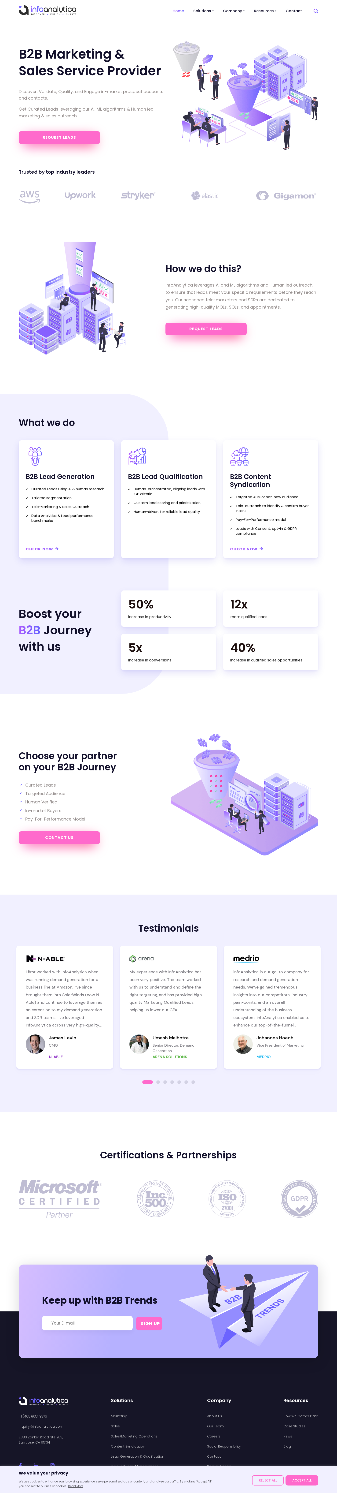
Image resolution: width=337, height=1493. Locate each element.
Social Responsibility (224, 1446)
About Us (214, 1416)
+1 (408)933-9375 (33, 1416)
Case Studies (294, 1426)
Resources (264, 11)
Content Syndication (128, 1446)
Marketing (119, 1416)
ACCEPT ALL (301, 1480)
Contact (294, 11)
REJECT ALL (268, 1480)
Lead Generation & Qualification (137, 1457)
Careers (213, 1436)
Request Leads (59, 137)
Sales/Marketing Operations (134, 1436)
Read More (75, 1486)
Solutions (202, 11)
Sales (115, 1426)
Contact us (59, 837)
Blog (287, 1446)
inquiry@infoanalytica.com (41, 1427)
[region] (168, 1479)
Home (178, 11)
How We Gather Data (300, 1416)
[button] (147, 1082)
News (287, 1436)
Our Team (215, 1426)
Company (232, 11)
